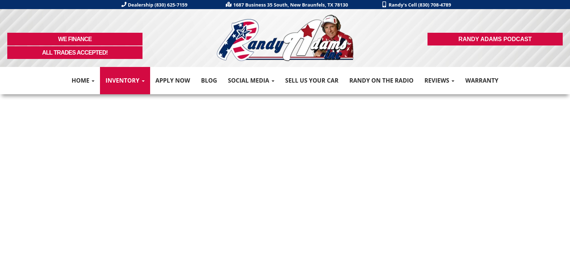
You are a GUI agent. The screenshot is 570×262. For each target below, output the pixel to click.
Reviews (439, 80)
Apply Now (172, 80)
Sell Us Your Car (311, 80)
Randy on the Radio (381, 80)
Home (83, 80)
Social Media (251, 80)
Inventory (124, 80)
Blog (209, 80)
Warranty (481, 80)
